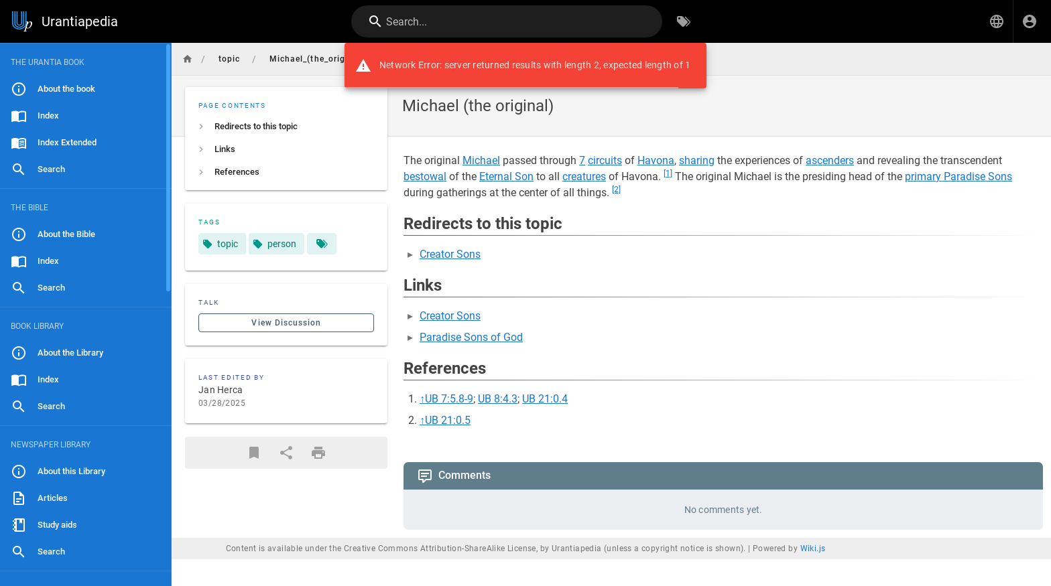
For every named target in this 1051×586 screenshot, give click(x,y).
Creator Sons (450, 254)
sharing (697, 160)
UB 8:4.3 (497, 398)
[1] (668, 173)
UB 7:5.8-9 (449, 398)
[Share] (286, 453)
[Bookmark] (254, 453)
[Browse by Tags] (684, 21)
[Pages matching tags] (321, 243)
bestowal (425, 176)
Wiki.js (813, 548)
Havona (655, 160)
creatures (584, 176)
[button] (997, 21)
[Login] (1029, 21)
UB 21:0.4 (545, 398)
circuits (605, 160)
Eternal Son (506, 176)
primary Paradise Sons (958, 176)
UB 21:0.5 (448, 420)
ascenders (830, 160)
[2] (616, 189)
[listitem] (286, 127)
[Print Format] (318, 453)
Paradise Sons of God (471, 337)
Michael (481, 160)
